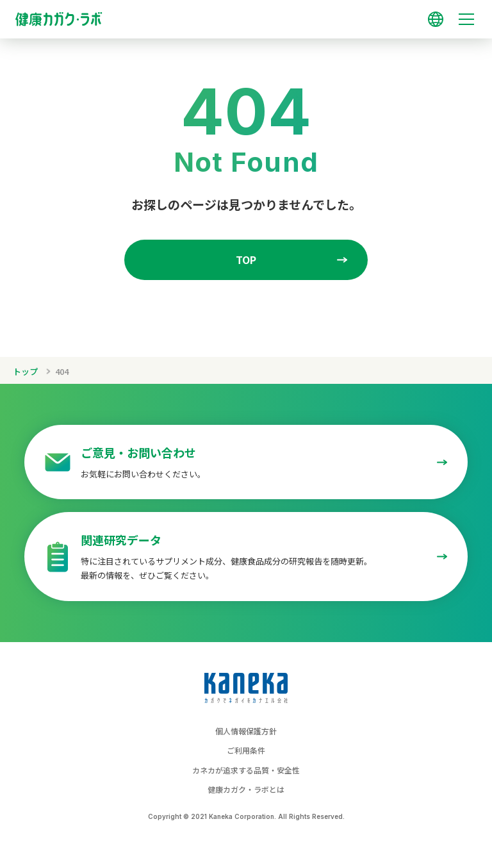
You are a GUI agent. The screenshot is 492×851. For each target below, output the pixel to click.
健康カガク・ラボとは (246, 789)
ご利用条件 (246, 750)
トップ (25, 371)
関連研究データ (121, 539)
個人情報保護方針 (246, 730)
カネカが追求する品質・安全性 (246, 769)
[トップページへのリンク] (246, 13)
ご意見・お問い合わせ (138, 452)
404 (62, 371)
